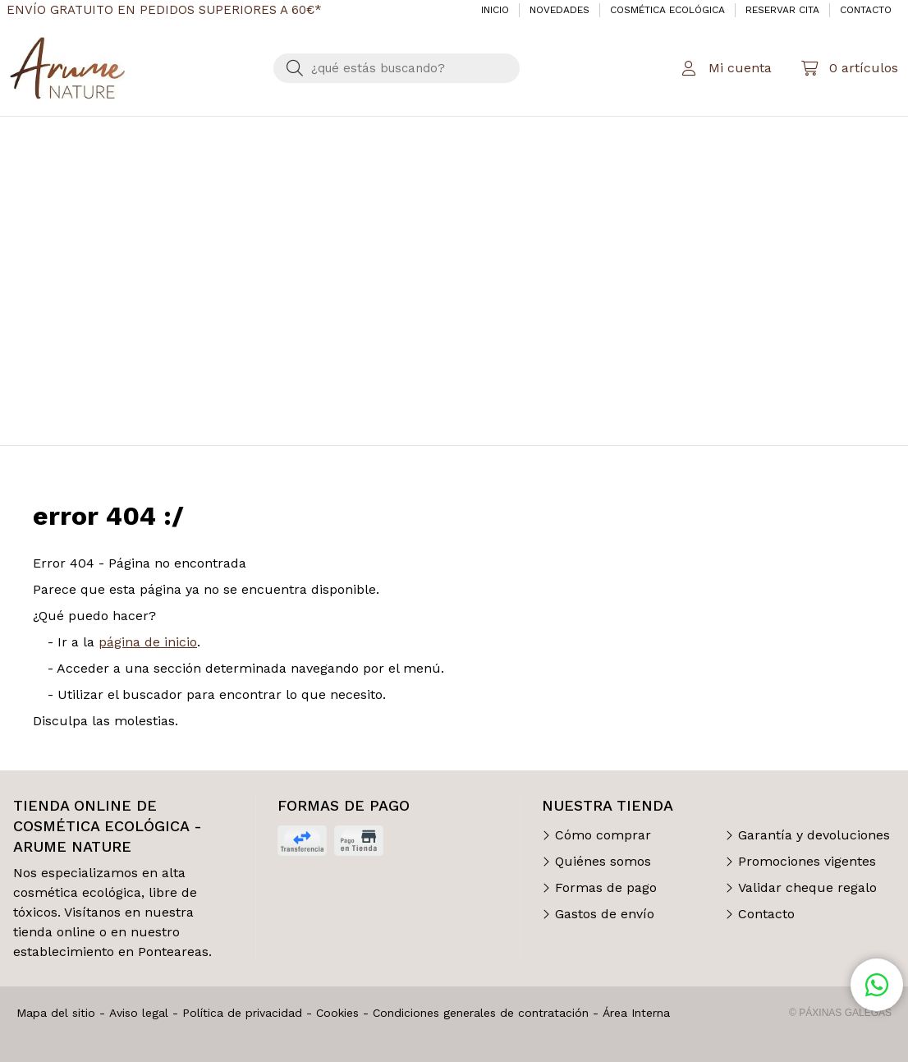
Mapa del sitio (55, 1012)
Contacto (766, 914)
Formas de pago (606, 887)
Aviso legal (138, 1012)
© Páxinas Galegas (840, 1012)
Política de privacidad (242, 1012)
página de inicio (148, 642)
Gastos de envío (604, 914)
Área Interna (636, 1012)
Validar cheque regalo (807, 887)
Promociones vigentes (807, 861)
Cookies (337, 1012)
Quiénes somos (603, 861)
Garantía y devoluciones (814, 835)
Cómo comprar (603, 835)
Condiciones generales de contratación (481, 1012)
